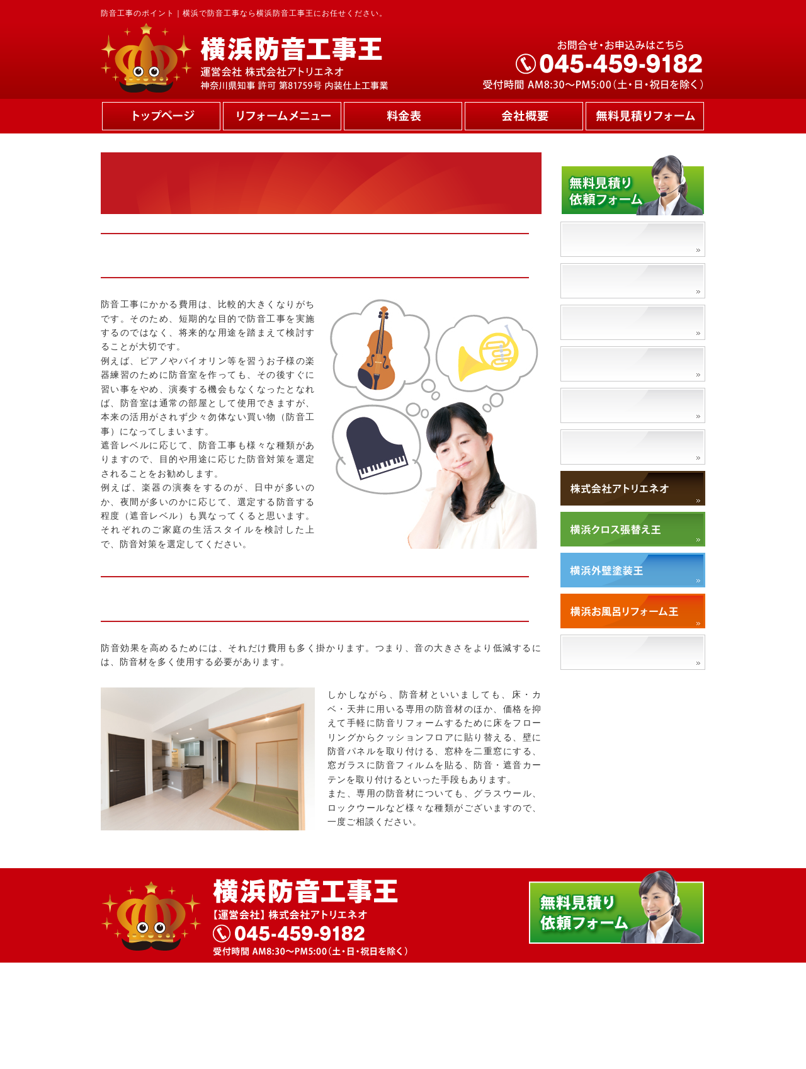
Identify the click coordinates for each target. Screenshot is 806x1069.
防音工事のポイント (618, 280)
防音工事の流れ (607, 322)
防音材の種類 (602, 363)
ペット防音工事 (607, 405)
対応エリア (596, 446)
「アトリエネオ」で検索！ (634, 652)
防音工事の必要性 (613, 239)
